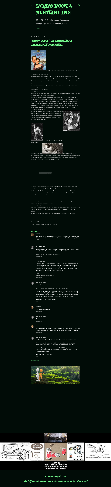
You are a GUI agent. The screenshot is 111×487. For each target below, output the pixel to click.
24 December (39, 301)
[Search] (79, 4)
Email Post (37, 221)
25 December (39, 311)
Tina (37, 233)
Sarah (37, 306)
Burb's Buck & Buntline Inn (54, 9)
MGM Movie (48, 224)
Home (38, 28)
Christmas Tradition (39, 224)
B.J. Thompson (39, 246)
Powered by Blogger (55, 477)
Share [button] (32, 221)
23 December (39, 242)
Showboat (54, 224)
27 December (39, 332)
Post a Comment (36, 360)
